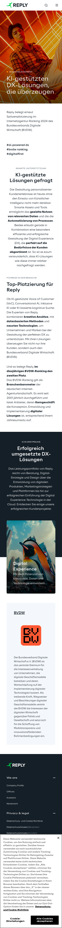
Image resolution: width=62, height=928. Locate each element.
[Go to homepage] (17, 5)
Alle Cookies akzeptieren (44, 920)
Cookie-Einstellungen (15, 920)
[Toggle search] (46, 5)
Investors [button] (11, 798)
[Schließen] (58, 838)
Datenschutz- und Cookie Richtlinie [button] (25, 821)
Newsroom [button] (12, 804)
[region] (31, 881)
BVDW (19, 613)
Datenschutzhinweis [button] (23, 827)
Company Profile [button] (15, 786)
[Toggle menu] (56, 5)
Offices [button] (10, 792)
